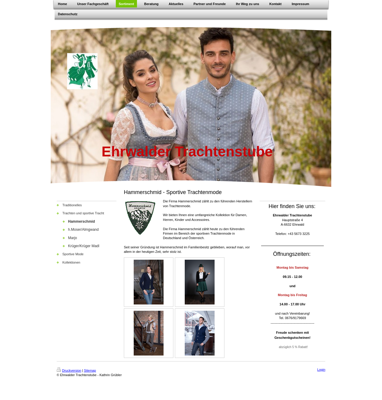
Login (321, 369)
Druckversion (69, 370)
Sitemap (90, 370)
